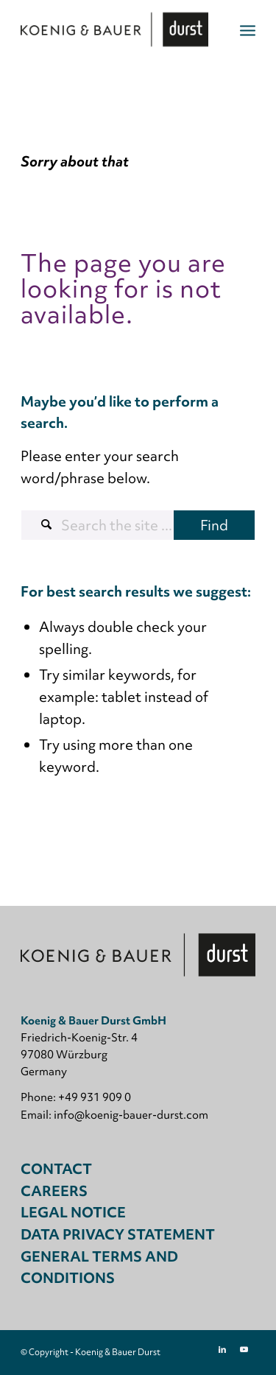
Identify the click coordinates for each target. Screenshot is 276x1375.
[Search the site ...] (138, 525)
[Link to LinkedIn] (222, 1349)
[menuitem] (247, 29)
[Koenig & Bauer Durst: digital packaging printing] (114, 29)
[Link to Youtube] (244, 1349)
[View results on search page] (214, 525)
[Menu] (247, 29)
